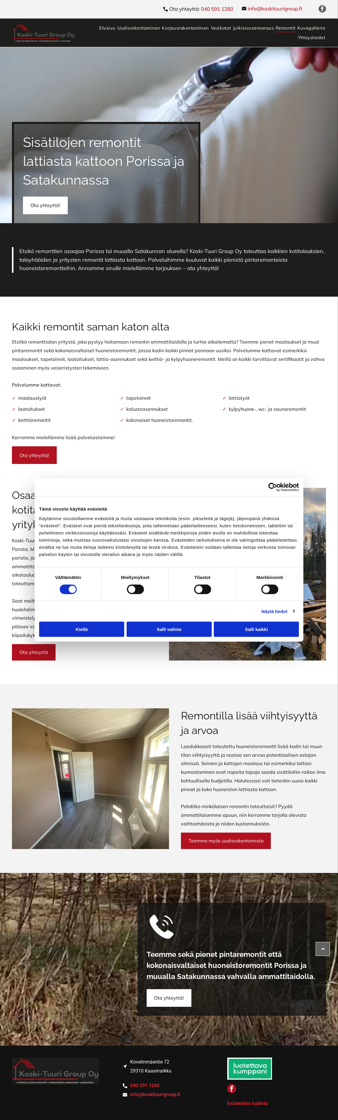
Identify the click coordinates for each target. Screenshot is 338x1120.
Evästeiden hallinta (247, 1103)
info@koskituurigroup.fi (275, 8)
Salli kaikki (256, 629)
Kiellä (81, 629)
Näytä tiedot (275, 611)
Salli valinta (169, 629)
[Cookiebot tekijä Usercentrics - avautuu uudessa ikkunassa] (273, 487)
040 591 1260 (217, 9)
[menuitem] (107, 28)
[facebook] (322, 9)
